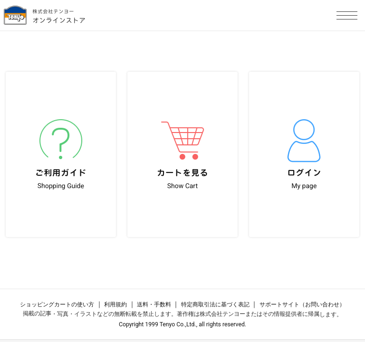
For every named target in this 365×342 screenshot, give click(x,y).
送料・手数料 (154, 304)
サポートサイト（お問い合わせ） (302, 304)
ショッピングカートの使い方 (57, 304)
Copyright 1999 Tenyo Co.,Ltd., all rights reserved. (182, 324)
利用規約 (115, 304)
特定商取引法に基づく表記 (215, 304)
